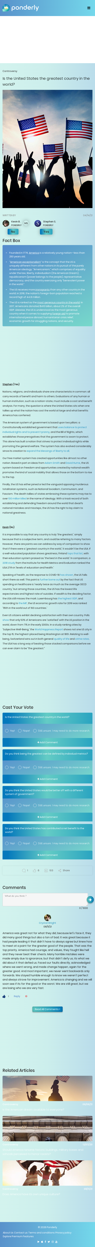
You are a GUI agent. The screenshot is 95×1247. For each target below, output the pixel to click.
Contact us (21, 1232)
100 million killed (17, 498)
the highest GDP (67, 598)
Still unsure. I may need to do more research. (64, 730)
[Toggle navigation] (88, 7)
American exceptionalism (25, 262)
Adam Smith (52, 463)
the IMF (22, 603)
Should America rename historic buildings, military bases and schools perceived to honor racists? (43, 1152)
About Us (8, 1232)
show (6, 620)
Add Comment (47, 742)
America (34, 253)
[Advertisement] (47, 39)
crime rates (82, 639)
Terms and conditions (41, 1232)
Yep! (12, 730)
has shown (66, 575)
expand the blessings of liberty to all (48, 451)
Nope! (26, 730)
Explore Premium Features (18, 1236)
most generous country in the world (58, 302)
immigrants (42, 289)
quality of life (61, 639)
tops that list (75, 553)
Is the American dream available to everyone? (33, 1110)
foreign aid (58, 313)
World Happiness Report (49, 629)
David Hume (73, 463)
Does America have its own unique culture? (31, 1194)
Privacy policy (63, 1232)
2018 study (9, 563)
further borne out (49, 579)
